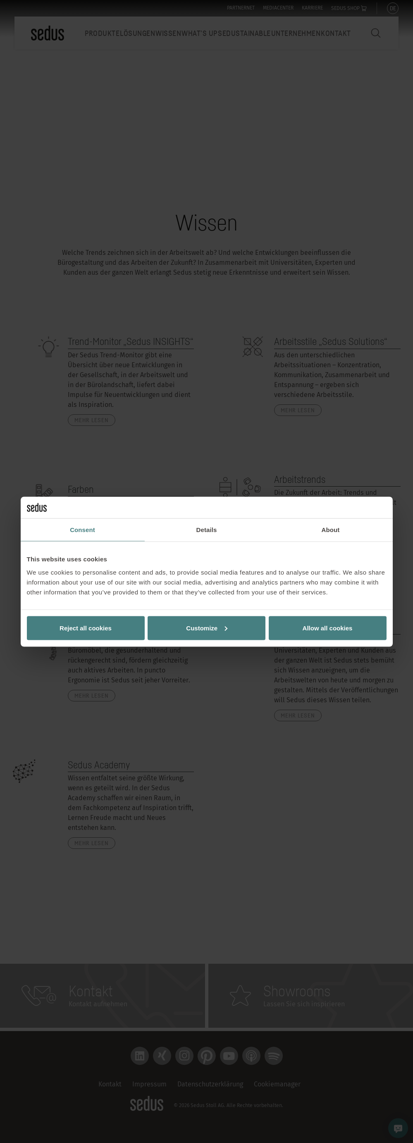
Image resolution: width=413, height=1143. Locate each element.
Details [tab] (206, 529)
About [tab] (331, 529)
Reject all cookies (86, 627)
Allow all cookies (328, 627)
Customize (206, 627)
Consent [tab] (82, 529)
